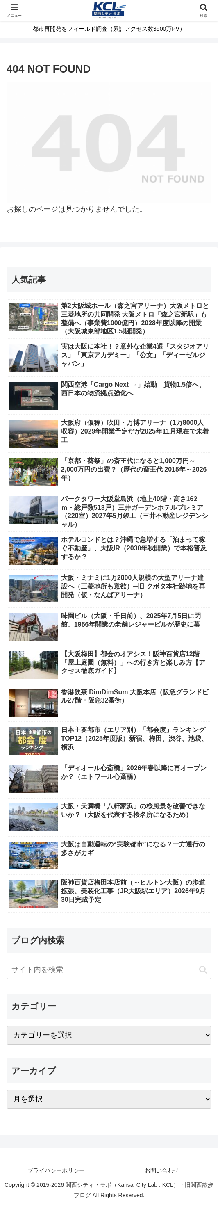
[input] (109, 970)
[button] (203, 969)
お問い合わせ (162, 1170)
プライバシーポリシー (56, 1170)
